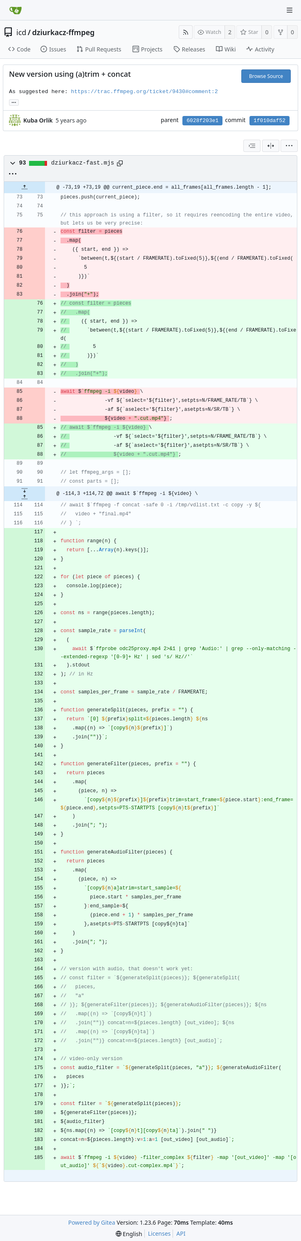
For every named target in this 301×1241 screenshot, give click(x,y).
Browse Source (266, 76)
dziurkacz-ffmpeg (63, 32)
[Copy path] (120, 163)
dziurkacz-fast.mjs (82, 163)
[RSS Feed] (186, 32)
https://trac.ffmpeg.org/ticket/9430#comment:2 (144, 92)
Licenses (159, 1233)
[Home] (15, 10)
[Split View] (270, 146)
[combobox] (252, 146)
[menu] (289, 146)
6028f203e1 (202, 121)
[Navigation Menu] (289, 10)
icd (21, 32)
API (180, 1233)
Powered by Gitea (91, 1222)
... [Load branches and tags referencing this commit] (13, 102)
